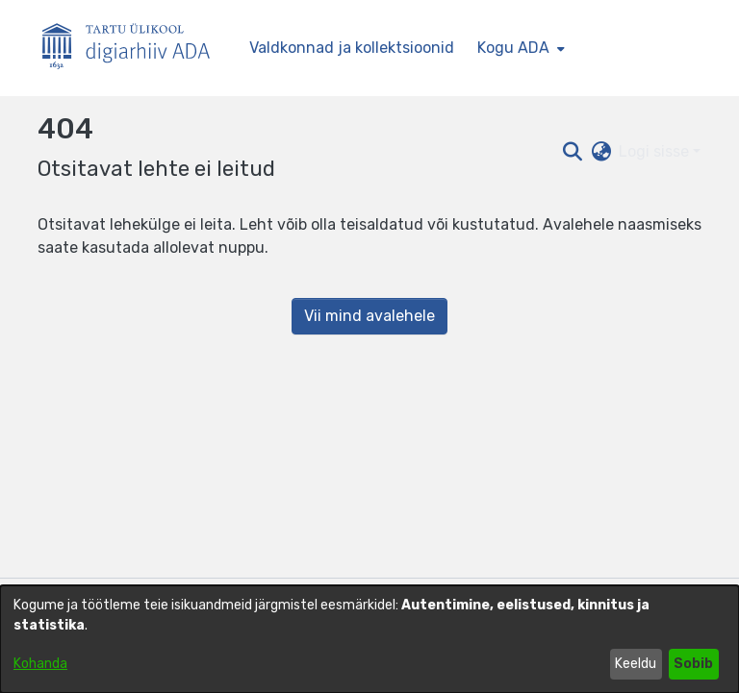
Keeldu (635, 664)
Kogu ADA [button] (513, 47)
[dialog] (369, 639)
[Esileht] (134, 48)
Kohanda (40, 664)
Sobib (693, 664)
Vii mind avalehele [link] (369, 316)
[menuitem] (519, 48)
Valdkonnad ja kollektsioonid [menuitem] (351, 47)
